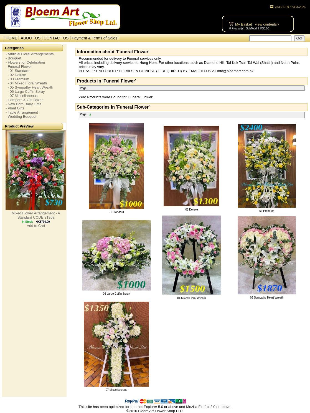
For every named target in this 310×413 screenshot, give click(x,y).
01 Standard (116, 212)
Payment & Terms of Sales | (96, 38)
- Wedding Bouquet (21, 116)
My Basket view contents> (257, 24)
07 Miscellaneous (116, 389)
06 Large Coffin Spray (116, 293)
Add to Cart (36, 226)
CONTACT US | (58, 38)
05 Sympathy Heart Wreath (266, 297)
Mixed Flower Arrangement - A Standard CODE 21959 (36, 215)
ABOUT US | (32, 38)
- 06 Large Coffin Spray (25, 91)
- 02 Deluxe (16, 75)
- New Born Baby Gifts (23, 104)
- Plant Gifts (15, 108)
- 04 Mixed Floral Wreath (26, 83)
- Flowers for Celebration (25, 62)
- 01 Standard (17, 71)
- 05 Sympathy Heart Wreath (29, 87)
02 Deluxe (191, 209)
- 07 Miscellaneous (22, 96)
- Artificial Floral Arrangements (30, 54)
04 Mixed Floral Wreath (191, 298)
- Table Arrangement (22, 112)
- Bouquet (13, 58)
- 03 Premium (17, 79)
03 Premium (266, 210)
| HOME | (10, 38)
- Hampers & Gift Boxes (25, 100)
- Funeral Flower (19, 66)
